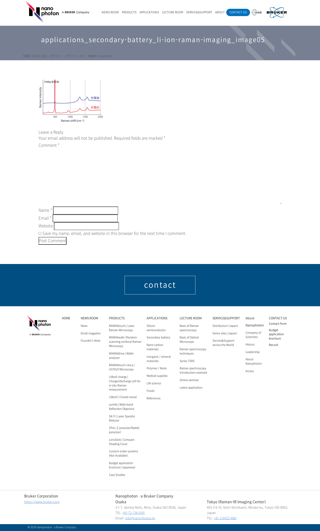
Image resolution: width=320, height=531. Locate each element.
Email (45, 218)
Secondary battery (158, 337)
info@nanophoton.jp (140, 518)
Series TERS (187, 361)
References (154, 398)
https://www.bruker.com (42, 502)
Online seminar (189, 380)
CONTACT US (238, 12)
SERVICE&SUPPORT (199, 12)
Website (46, 226)
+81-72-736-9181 (133, 513)
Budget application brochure (276, 335)
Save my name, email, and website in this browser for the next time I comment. (114, 233)
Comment (49, 145)
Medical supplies (157, 376)
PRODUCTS (129, 12)
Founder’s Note (90, 340)
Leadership (253, 352)
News (84, 326)
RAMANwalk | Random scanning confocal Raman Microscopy (125, 342)
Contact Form (278, 324)
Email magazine (91, 333)
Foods (151, 391)
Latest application (191, 387)
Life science (154, 383)
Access (250, 371)
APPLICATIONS (149, 12)
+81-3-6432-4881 (225, 518)
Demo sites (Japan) (225, 333)
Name (45, 210)
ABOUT (220, 12)
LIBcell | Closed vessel (123, 397)
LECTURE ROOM (172, 12)
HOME (66, 318)
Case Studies (117, 475)
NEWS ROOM (110, 12)
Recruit (273, 345)
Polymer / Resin (157, 368)
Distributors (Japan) (225, 326)
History (250, 344)
